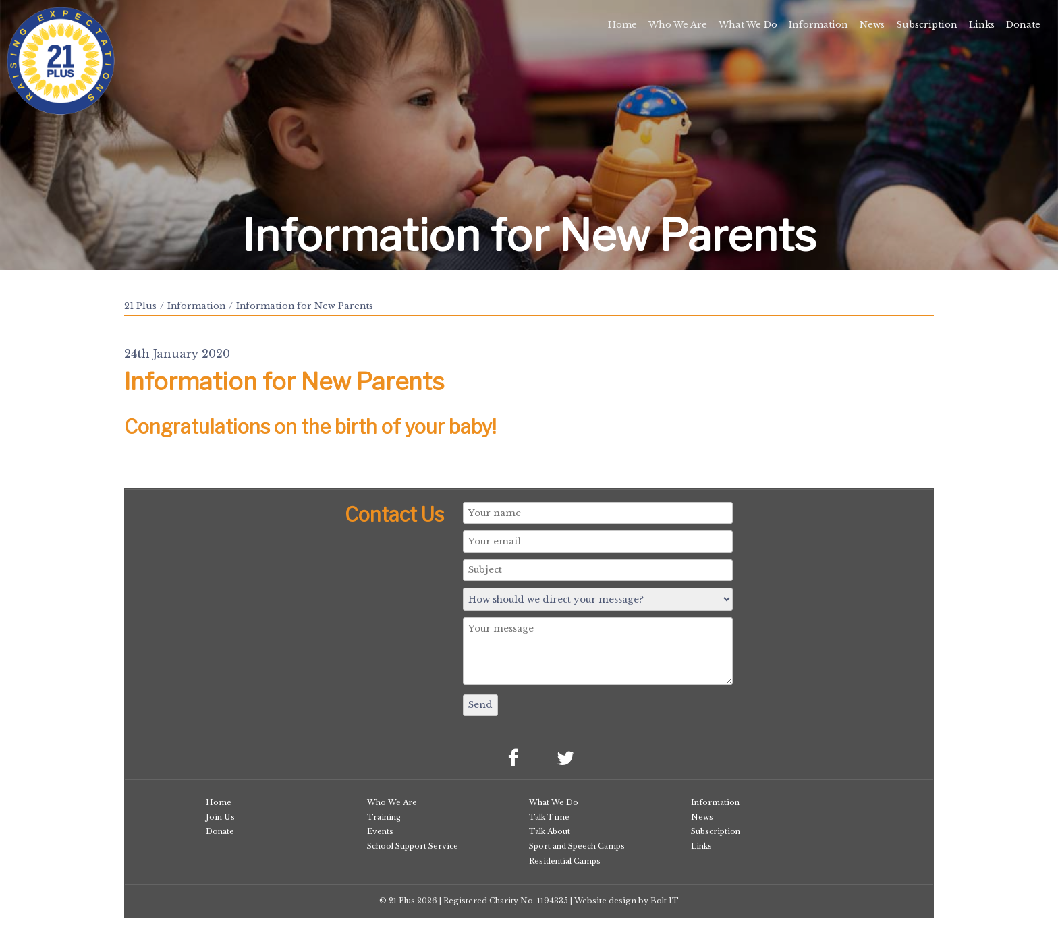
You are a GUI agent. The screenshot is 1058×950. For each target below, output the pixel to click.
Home (622, 24)
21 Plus (140, 306)
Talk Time (549, 817)
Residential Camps (565, 861)
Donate (1023, 24)
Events (380, 831)
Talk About (549, 831)
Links (982, 24)
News (872, 24)
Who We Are (677, 24)
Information (818, 24)
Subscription (926, 24)
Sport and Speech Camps (577, 846)
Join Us (220, 817)
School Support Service (412, 846)
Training (384, 817)
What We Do (748, 24)
